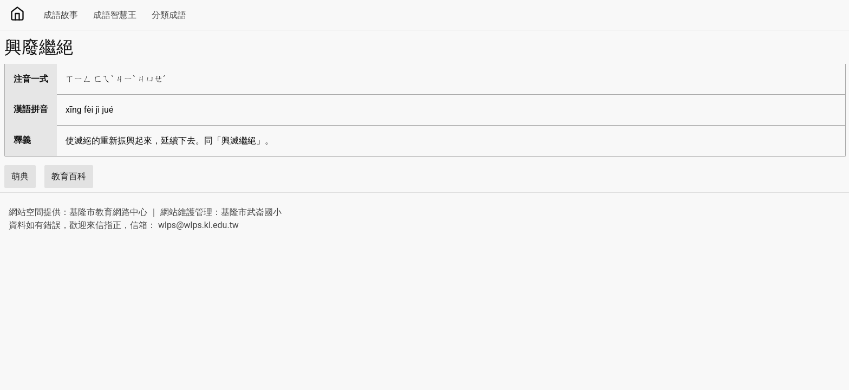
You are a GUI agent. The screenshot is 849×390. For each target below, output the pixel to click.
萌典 (20, 176)
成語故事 (60, 15)
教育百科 (68, 176)
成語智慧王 (114, 15)
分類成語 (169, 15)
